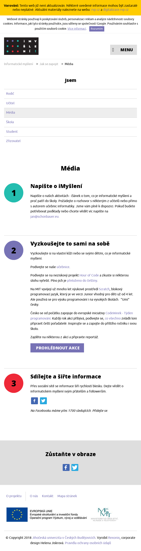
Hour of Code (90, 275)
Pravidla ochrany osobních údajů (88, 543)
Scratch (104, 289)
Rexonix (114, 538)
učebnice (63, 267)
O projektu (14, 496)
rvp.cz (95, 10)
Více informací (77, 28)
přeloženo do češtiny (82, 281)
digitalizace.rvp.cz (116, 10)
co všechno (113, 318)
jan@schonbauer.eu (44, 217)
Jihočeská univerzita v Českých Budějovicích (63, 538)
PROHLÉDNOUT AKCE (57, 348)
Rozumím (97, 28)
